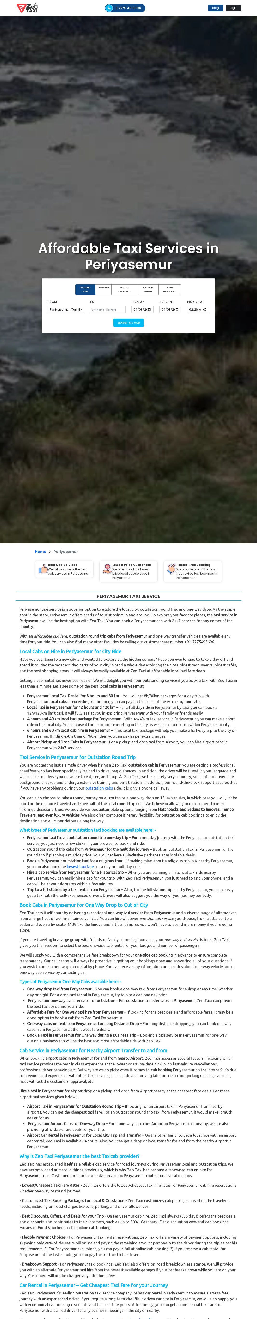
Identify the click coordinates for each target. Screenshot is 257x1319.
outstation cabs (99, 788)
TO (92, 302)
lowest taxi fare (80, 866)
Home (40, 551)
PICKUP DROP (148, 289)
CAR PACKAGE (170, 289)
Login (233, 8)
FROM (52, 302)
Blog (215, 8)
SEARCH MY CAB (128, 323)
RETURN (165, 302)
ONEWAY (103, 287)
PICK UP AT (195, 302)
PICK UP (137, 302)
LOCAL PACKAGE (124, 289)
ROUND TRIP (85, 289)
